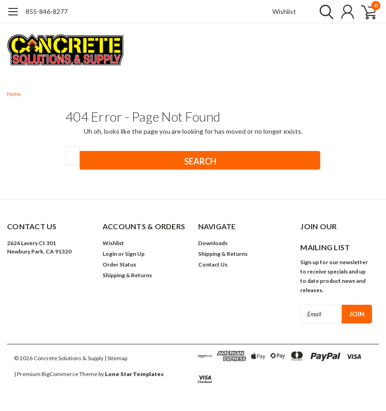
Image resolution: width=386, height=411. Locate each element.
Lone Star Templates (134, 373)
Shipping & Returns (127, 275)
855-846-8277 (47, 11)
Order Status (119, 264)
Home (14, 94)
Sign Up (135, 253)
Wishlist (284, 11)
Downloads (212, 243)
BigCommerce (59, 373)
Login (110, 253)
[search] (324, 11)
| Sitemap (115, 358)
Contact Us (212, 264)
